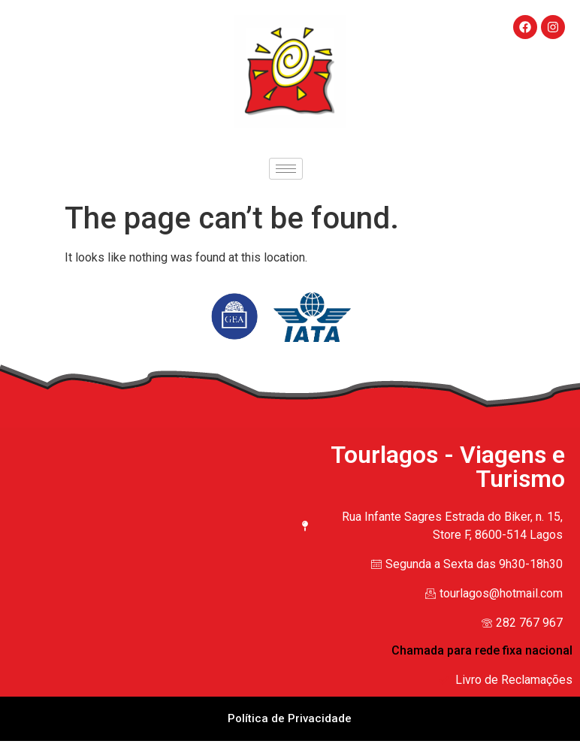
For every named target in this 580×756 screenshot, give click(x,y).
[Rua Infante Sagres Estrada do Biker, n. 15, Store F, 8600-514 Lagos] (148, 527)
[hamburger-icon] (286, 169)
